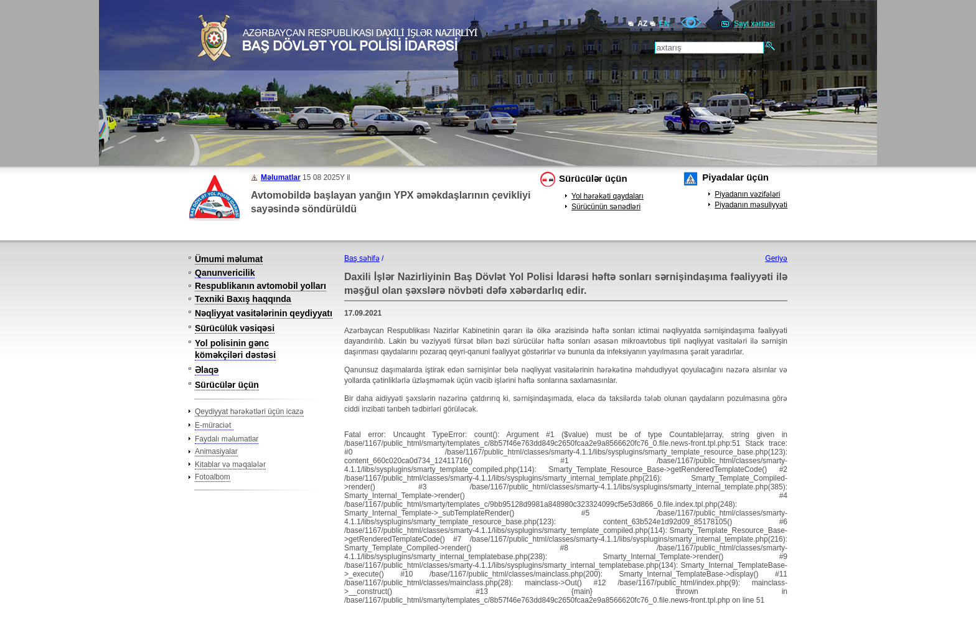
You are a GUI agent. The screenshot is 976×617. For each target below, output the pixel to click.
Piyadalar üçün (735, 177)
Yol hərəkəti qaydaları (607, 196)
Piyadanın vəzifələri (747, 194)
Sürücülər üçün (593, 178)
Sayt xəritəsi (754, 23)
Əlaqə (206, 370)
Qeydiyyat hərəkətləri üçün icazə (249, 411)
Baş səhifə (362, 258)
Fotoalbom (212, 477)
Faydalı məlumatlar (226, 439)
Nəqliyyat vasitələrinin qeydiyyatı (263, 313)
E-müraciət (214, 425)
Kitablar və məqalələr (230, 464)
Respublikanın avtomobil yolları (260, 286)
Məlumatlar (281, 177)
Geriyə (776, 258)
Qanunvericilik (225, 273)
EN (664, 23)
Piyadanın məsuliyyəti (751, 204)
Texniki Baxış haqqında (243, 299)
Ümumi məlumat (229, 259)
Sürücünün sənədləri (605, 206)
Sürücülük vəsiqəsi (234, 328)
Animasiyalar (216, 451)
